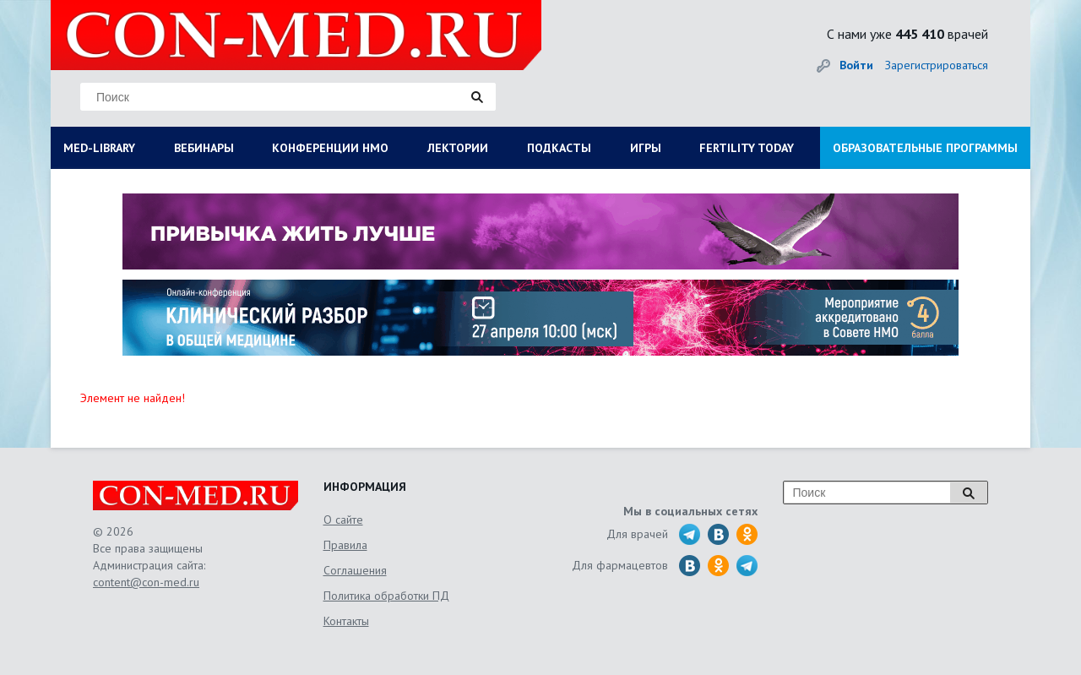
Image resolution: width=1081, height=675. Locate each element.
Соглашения (355, 570)
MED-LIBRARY (99, 147)
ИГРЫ (645, 147)
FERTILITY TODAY (746, 147)
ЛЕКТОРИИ (457, 147)
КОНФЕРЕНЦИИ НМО (330, 147)
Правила (345, 545)
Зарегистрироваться (936, 65)
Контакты (346, 621)
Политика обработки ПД (386, 595)
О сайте (343, 519)
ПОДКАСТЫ (559, 147)
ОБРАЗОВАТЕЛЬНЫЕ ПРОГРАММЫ (925, 147)
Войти (856, 65)
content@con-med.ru (146, 582)
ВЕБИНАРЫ (204, 147)
